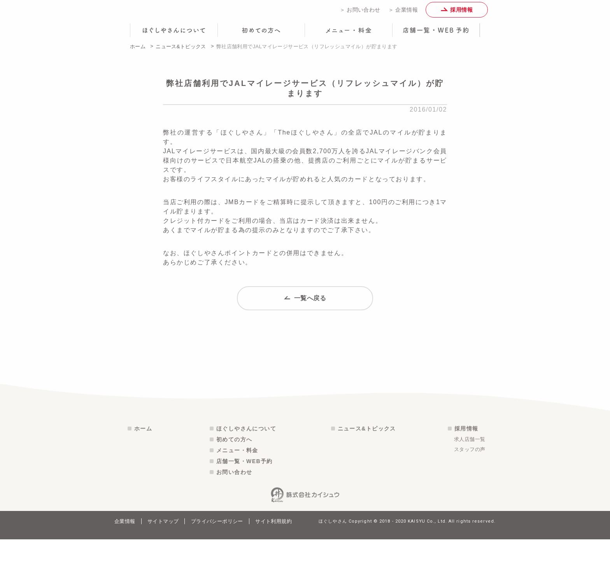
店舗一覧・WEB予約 (244, 508)
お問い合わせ (234, 519)
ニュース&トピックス (181, 52)
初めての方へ (234, 486)
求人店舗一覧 (469, 486)
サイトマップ (163, 568)
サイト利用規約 (273, 568)
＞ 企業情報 (403, 12)
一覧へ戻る (305, 307)
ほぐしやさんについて (246, 475)
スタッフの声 (469, 496)
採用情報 (457, 12)
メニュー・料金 (237, 497)
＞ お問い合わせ (360, 12)
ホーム (137, 52)
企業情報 (124, 568)
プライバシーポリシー (217, 568)
